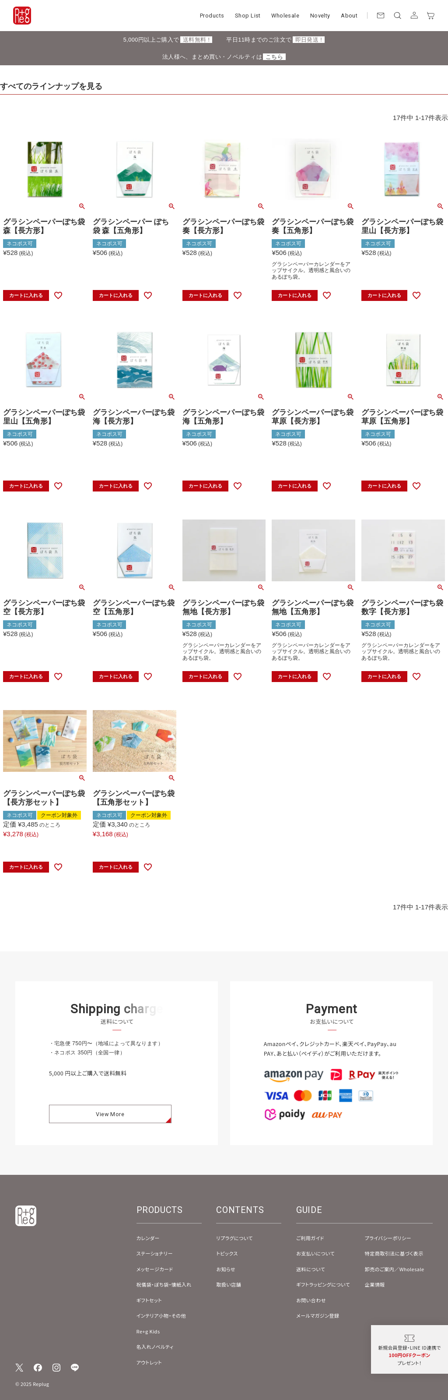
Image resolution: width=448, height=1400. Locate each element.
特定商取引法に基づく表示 (394, 1253)
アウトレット (149, 1362)
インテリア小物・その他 (161, 1315)
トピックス (227, 1253)
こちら (274, 56)
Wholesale (285, 15)
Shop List (248, 15)
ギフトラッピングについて (323, 1284)
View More (110, 1122)
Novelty (320, 15)
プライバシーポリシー (388, 1237)
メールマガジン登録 (317, 1315)
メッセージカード (154, 1269)
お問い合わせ (311, 1300)
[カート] (431, 15)
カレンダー (148, 1237)
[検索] (397, 15)
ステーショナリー (154, 1253)
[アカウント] (414, 15)
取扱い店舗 (228, 1284)
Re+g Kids (148, 1331)
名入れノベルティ (155, 1346)
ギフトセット (149, 1300)
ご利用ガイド (310, 1237)
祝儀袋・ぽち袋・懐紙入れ (164, 1284)
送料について (310, 1269)
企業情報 (375, 1284)
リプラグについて (234, 1237)
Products (212, 15)
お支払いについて (315, 1253)
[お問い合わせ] (381, 15)
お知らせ (225, 1269)
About (349, 15)
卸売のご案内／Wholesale (394, 1269)
